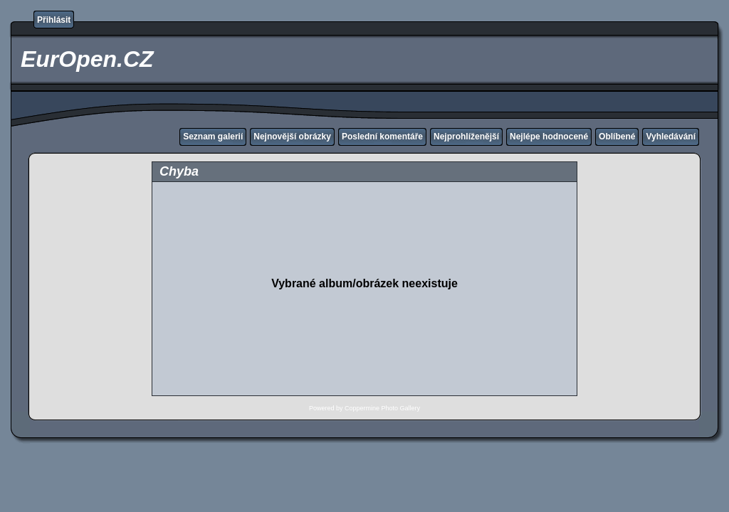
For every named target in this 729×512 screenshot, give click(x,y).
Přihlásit (53, 20)
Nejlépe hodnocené (549, 137)
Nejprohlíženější (466, 137)
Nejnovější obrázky (292, 137)
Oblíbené (617, 137)
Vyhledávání (671, 137)
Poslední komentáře (382, 137)
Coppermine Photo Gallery (382, 408)
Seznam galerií (213, 137)
